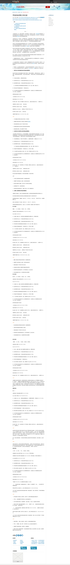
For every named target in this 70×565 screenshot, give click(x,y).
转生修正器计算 (51, 21)
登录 (51, 2)
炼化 (15, 18)
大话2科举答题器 (51, 22)
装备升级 (21, 540)
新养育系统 (14, 543)
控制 (16, 18)
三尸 (18, 18)
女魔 (36, 18)
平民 (34, 18)
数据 (33, 18)
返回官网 (55, 2)
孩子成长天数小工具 (51, 24)
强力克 (24, 18)
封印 (20, 18)
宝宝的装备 (21, 541)
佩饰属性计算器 (51, 25)
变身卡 (33, 63)
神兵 (19, 18)
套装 (26, 17)
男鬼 (33, 17)
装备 (19, 17)
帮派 (13, 18)
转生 (29, 18)
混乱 (22, 18)
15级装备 (31, 17)
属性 (28, 18)
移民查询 (50, 17)
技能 (25, 17)
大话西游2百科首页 (14, 12)
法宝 (23, 17)
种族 (29, 17)
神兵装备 (14, 541)
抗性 (30, 18)
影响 (26, 18)
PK (14, 18)
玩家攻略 (19, 12)
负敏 (37, 17)
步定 (25, 18)
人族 (21, 17)
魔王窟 (28, 17)
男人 (34, 17)
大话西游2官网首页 (16, 1)
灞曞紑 (25, 31)
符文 (36, 17)
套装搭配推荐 (15, 540)
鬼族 (21, 12)
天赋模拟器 (50, 18)
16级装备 (14, 542)
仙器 (36, 38)
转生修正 (18, 36)
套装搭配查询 (22, 542)
